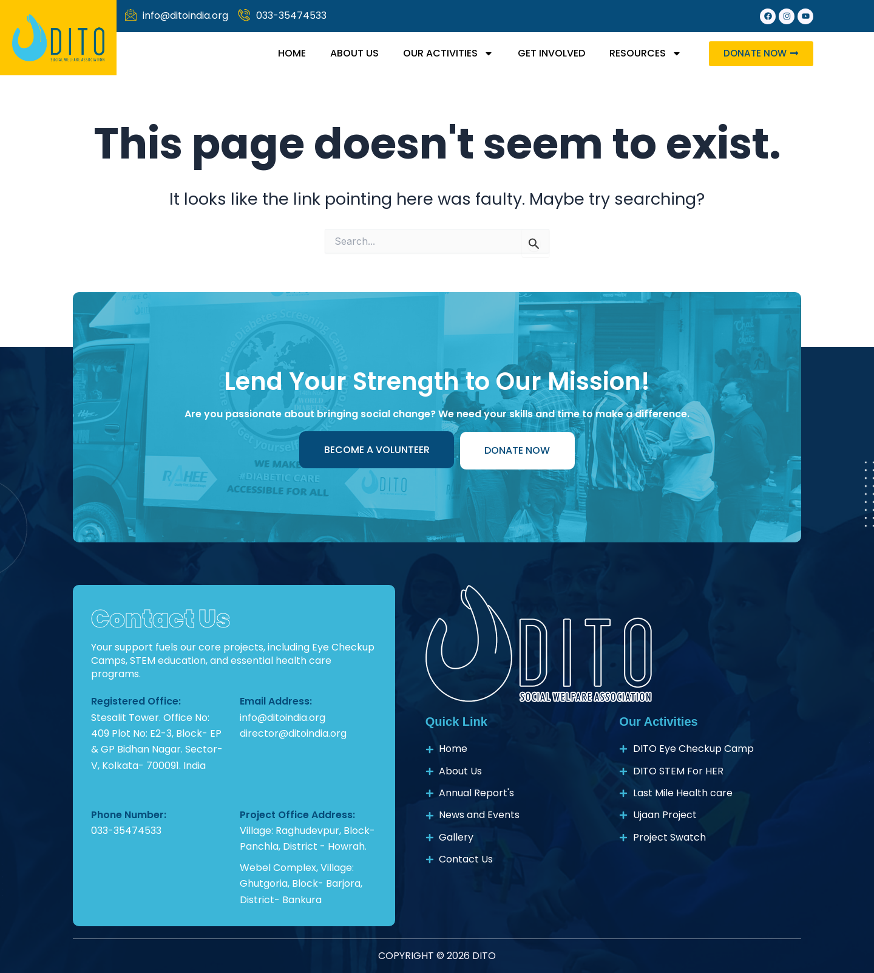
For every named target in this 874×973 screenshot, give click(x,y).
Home (289, 53)
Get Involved (548, 53)
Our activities (445, 53)
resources (642, 53)
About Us (351, 53)
